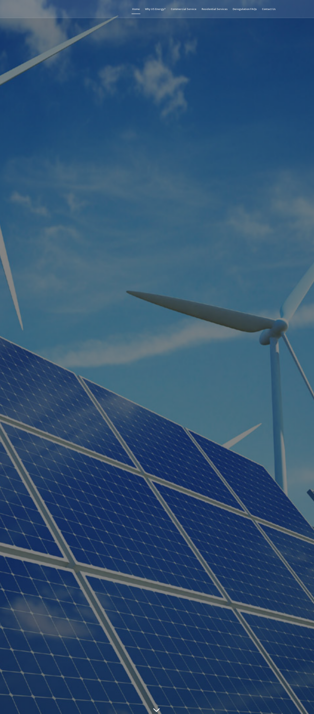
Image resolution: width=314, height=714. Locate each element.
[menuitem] (136, 9)
